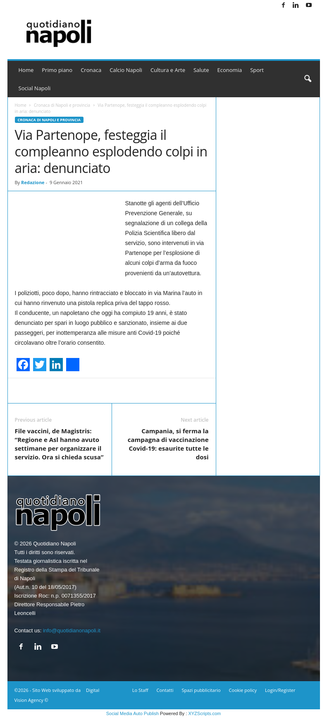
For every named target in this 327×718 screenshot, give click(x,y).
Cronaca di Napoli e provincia (62, 105)
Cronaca (91, 70)
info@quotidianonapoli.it (71, 630)
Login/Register (280, 690)
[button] (307, 79)
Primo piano (57, 70)
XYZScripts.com (204, 713)
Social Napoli (35, 88)
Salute (201, 70)
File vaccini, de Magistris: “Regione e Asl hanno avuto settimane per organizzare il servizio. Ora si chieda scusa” (59, 444)
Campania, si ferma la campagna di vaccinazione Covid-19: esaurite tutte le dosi (168, 444)
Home (26, 70)
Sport (257, 70)
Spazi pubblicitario (200, 690)
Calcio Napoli (126, 70)
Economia (229, 70)
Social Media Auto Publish (132, 713)
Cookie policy (243, 690)
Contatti (165, 690)
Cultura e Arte (167, 70)
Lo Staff (140, 690)
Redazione (33, 182)
